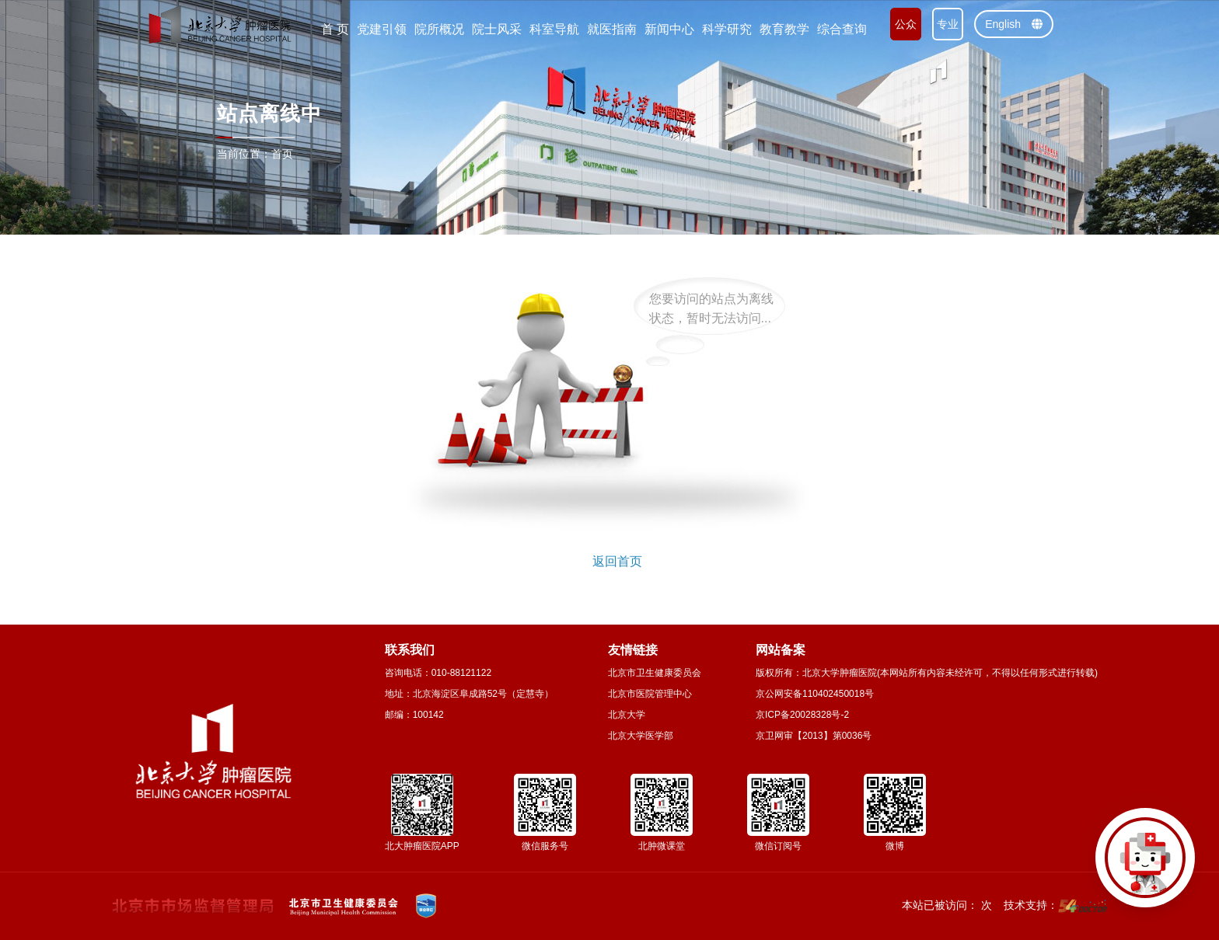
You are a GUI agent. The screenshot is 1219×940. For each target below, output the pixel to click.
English (1014, 24)
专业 (948, 24)
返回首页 (617, 561)
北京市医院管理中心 (650, 693)
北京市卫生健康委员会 (654, 672)
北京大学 (626, 714)
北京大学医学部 (640, 735)
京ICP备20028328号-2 (802, 714)
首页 (282, 154)
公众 (906, 24)
